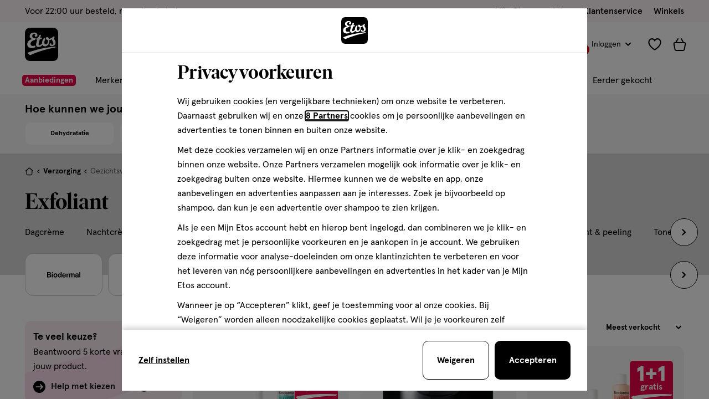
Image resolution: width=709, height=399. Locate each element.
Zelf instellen (163, 360)
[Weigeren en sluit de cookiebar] (456, 360)
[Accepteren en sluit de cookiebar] (533, 360)
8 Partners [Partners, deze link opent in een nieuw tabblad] (327, 115)
